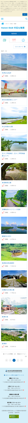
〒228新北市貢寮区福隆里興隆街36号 (13, 382)
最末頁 (21, 360)
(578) (23, 40)
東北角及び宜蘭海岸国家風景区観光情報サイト (10, 19)
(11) (4, 40)
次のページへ (17, 360)
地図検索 (14, 33)
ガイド (7, 23)
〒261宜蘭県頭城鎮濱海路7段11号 (13, 390)
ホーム (2, 23)
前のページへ (10, 360)
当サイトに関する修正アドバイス (15, 375)
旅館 (15, 23)
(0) (14, 40)
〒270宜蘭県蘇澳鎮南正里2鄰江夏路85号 (13, 406)
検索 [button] (26, 19)
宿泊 (11, 23)
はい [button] (25, 14)
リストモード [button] (19, 46)
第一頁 (6, 360)
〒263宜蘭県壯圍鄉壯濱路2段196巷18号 (13, 398)
